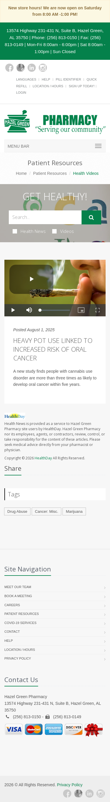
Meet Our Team (17, 587)
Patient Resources (50, 173)
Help (46, 79)
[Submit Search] (91, 217)
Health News (29, 231)
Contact (12, 631)
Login (21, 92)
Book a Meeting (18, 596)
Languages (26, 79)
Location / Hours (48, 86)
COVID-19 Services (20, 623)
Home (21, 173)
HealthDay (43, 458)
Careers (12, 605)
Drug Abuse (17, 511)
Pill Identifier (68, 79)
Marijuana (74, 511)
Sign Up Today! (81, 86)
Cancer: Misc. (46, 511)
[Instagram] (43, 68)
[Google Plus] (20, 68)
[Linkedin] (32, 68)
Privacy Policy (17, 658)
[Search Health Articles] (45, 217)
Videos (63, 231)
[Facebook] (9, 68)
